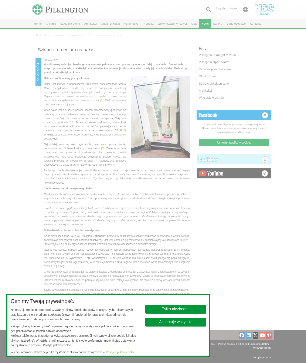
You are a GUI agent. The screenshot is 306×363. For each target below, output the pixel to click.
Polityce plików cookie (120, 352)
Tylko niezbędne (176, 309)
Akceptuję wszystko (176, 322)
